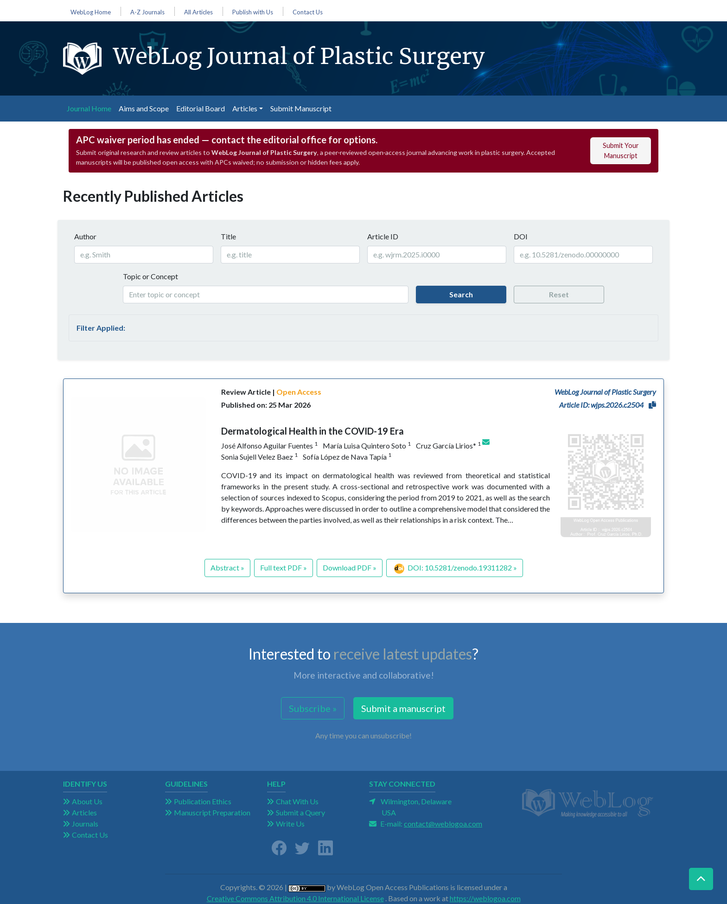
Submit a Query (300, 812)
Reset (559, 294)
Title (228, 236)
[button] (652, 405)
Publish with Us (252, 12)
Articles (84, 812)
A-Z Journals (147, 12)
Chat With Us (297, 801)
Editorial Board (200, 108)
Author (85, 236)
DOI (521, 236)
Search (461, 294)
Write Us (290, 823)
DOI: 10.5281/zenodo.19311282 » (455, 568)
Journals (85, 823)
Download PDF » (349, 567)
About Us (87, 801)
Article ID (382, 236)
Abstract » (227, 567)
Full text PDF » (283, 567)
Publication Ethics (202, 801)
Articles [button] (244, 108)
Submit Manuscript (301, 108)
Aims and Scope (144, 108)
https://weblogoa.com (485, 898)
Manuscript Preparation (212, 812)
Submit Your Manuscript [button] (621, 150)
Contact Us (308, 12)
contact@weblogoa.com (443, 823)
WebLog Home (90, 12)
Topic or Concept (150, 276)
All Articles (198, 12)
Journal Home (91, 108)
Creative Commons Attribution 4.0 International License (295, 898)
